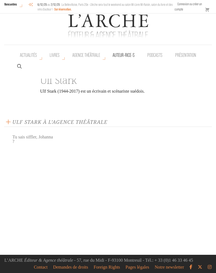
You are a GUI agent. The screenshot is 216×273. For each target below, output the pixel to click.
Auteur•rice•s (124, 55)
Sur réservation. (63, 9)
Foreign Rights (107, 267)
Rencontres (10, 4)
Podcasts (154, 55)
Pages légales (137, 267)
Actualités (28, 55)
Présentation (185, 55)
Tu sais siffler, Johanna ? (32, 139)
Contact (41, 267)
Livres (55, 55)
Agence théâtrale (86, 55)
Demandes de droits (70, 267)
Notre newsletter (169, 267)
